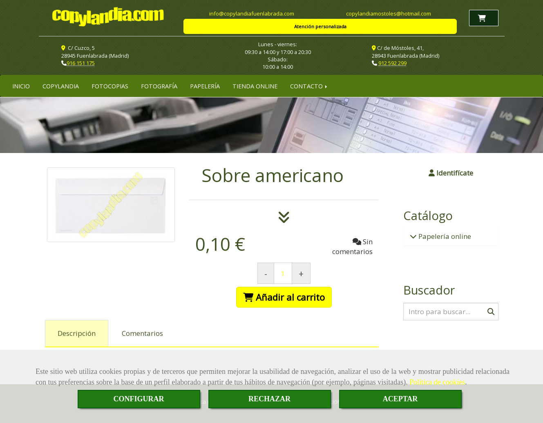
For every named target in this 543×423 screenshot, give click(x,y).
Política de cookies (437, 382)
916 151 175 (81, 63)
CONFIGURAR (139, 399)
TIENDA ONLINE (254, 86)
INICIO (21, 86)
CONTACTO (309, 86)
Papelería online (444, 236)
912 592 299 (392, 63)
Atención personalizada (320, 26)
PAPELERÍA (205, 86)
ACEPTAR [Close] (400, 399)
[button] (450, 173)
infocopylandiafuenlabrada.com (251, 13)
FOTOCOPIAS (110, 86)
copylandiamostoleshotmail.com (388, 13)
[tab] (76, 333)
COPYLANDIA (60, 86)
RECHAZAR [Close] (269, 399)
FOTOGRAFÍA (159, 86)
